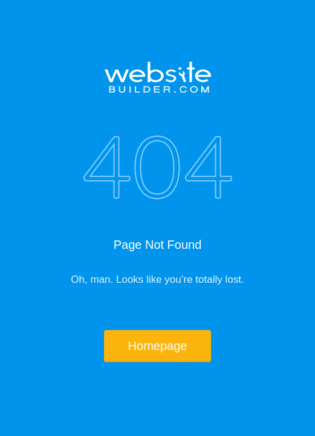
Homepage (157, 345)
